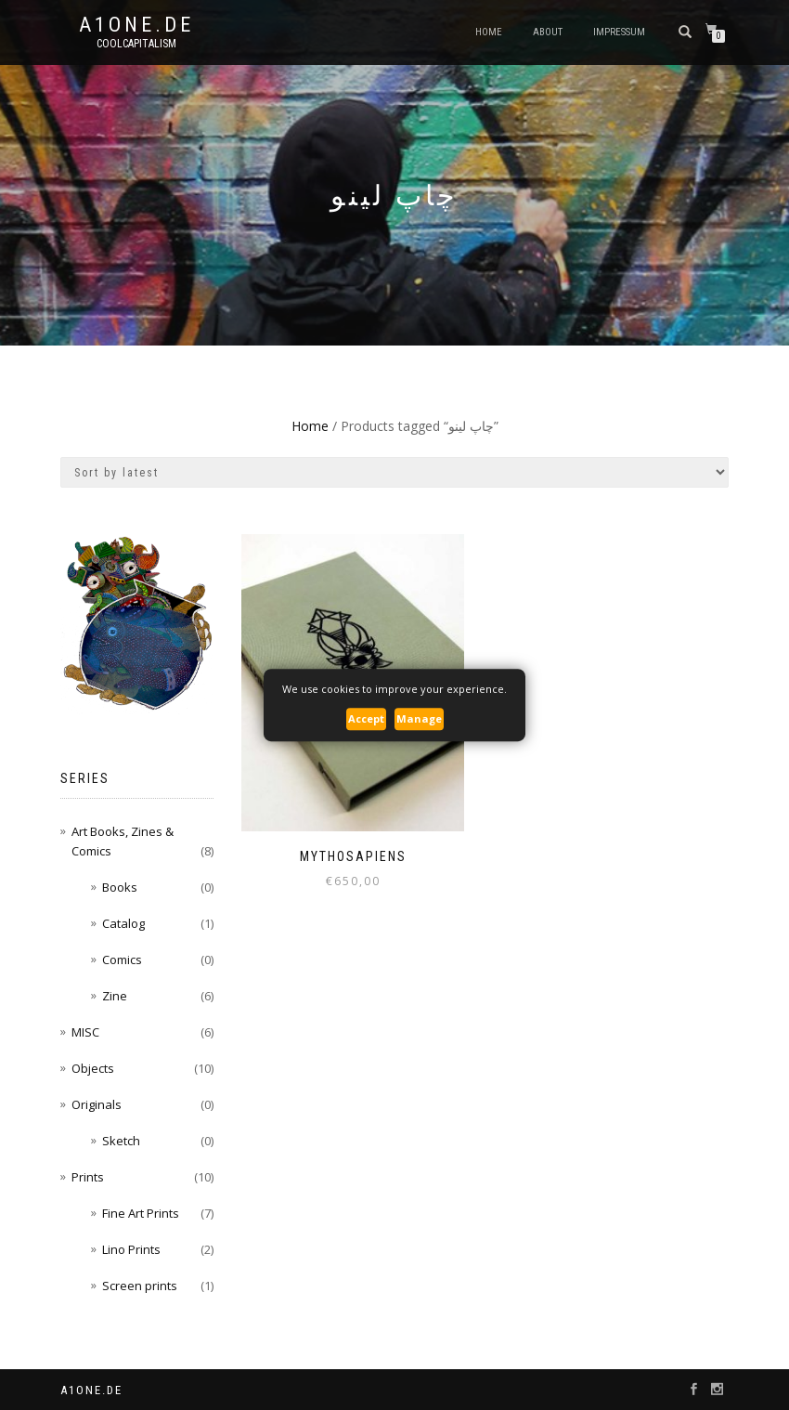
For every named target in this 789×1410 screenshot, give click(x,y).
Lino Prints (131, 1249)
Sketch (121, 1140)
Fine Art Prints (140, 1213)
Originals (96, 1104)
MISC (85, 1032)
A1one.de (136, 25)
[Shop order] (394, 472)
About (548, 32)
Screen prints (139, 1285)
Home (488, 32)
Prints (87, 1176)
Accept (366, 718)
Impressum (619, 32)
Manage (419, 718)
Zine (114, 995)
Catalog (123, 923)
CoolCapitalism (136, 43)
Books (119, 887)
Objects (92, 1068)
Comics (122, 959)
